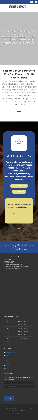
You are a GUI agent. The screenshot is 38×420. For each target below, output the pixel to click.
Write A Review (19, 192)
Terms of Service (28, 408)
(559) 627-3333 (8, 263)
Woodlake (12, 174)
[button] (16, 228)
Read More (20, 104)
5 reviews (19, 143)
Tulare (18, 168)
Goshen (22, 171)
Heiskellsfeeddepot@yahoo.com (13, 264)
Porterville (9, 177)
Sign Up (9, 398)
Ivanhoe (26, 168)
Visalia (14, 165)
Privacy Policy (19, 408)
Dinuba (30, 177)
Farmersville (23, 174)
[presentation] (13, 391)
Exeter (15, 171)
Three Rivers (20, 177)
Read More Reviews (19, 186)
